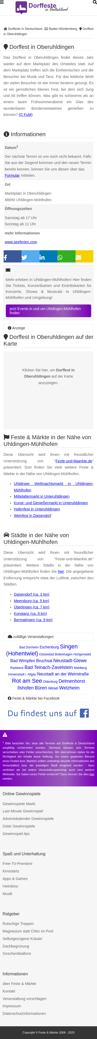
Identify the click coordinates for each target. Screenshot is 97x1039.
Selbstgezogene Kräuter (22, 939)
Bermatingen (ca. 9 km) (33, 620)
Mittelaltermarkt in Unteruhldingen (42, 496)
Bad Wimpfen (22, 661)
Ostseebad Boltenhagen (55, 654)
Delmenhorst (72, 681)
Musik (7, 894)
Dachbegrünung (16, 946)
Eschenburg (49, 647)
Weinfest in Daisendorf (32, 516)
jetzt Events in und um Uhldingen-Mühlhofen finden (45, 311)
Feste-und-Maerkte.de (74, 461)
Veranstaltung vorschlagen (25, 999)
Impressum (12, 1006)
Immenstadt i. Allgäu (22, 674)
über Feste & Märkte (19, 984)
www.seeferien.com (21, 242)
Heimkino (10, 886)
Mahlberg (80, 668)
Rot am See (27, 681)
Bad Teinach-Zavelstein (49, 667)
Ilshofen (25, 688)
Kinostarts (11, 871)
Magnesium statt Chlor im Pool (28, 931)
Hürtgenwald (82, 654)
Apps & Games (15, 879)
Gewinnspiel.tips (16, 834)
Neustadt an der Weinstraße (63, 674)
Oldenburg (50, 681)
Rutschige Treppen (18, 924)
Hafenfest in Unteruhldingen (37, 509)
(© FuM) (26, 115)
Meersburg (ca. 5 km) (31, 601)
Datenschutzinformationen (24, 1013)
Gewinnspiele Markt (19, 804)
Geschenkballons (17, 953)
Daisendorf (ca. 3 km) (32, 594)
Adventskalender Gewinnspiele (28, 819)
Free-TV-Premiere (17, 864)
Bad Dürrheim (29, 647)
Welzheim (69, 688)
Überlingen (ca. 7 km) (32, 607)
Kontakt (9, 991)
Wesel (53, 688)
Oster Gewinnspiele (19, 826)
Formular (12, 175)
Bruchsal (44, 661)
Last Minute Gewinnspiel (23, 811)
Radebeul (16, 668)
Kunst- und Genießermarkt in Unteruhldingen (51, 503)
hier (61, 571)
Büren (41, 688)
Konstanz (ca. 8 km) (30, 613)
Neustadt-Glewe (70, 660)
